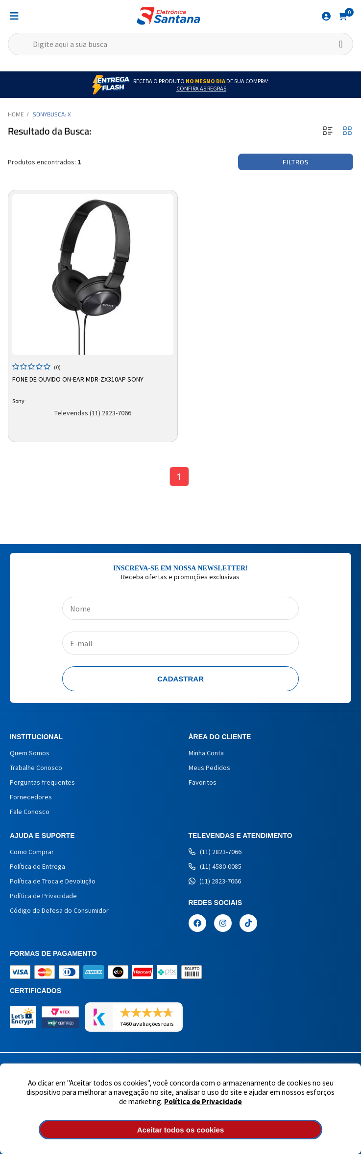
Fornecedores (31, 796)
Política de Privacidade (203, 1101)
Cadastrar (180, 679)
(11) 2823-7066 (215, 851)
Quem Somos (29, 752)
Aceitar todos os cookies (180, 1130)
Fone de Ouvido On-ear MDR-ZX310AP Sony (78, 379)
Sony (40, 114)
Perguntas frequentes (42, 782)
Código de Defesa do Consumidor (59, 910)
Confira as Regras (201, 88)
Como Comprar (32, 851)
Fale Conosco (29, 811)
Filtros (296, 162)
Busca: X (59, 114)
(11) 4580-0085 (215, 866)
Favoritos (203, 782)
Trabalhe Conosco (36, 767)
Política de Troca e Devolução (53, 881)
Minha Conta (206, 752)
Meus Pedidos (209, 767)
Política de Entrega (37, 866)
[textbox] (180, 44)
